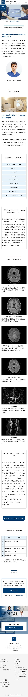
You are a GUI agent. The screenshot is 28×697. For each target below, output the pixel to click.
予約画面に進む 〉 (14, 627)
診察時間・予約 (4, 661)
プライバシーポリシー (5, 684)
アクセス (2, 663)
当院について (3, 659)
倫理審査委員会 (4, 686)
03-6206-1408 (19, 595)
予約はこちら (14, 590)
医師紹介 (2, 667)
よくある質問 (3, 680)
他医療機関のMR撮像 (5, 669)
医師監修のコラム (4, 682)
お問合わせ (3, 665)
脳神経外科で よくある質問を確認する (14, 518)
